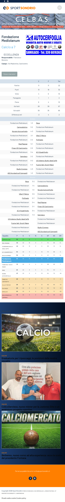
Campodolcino (22, 127)
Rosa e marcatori (9, 74)
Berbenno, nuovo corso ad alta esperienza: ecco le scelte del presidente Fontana (32, 461)
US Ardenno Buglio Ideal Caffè (46, 161)
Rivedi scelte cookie (9, 498)
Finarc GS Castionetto (19, 148)
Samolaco (23, 156)
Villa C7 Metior (41, 135)
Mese (38, 123)
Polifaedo (39, 140)
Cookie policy (21, 498)
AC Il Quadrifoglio (42, 152)
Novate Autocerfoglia (19, 131)
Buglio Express (22, 169)
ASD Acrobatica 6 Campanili (17, 173)
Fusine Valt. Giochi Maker (45, 165)
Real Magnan (23, 144)
